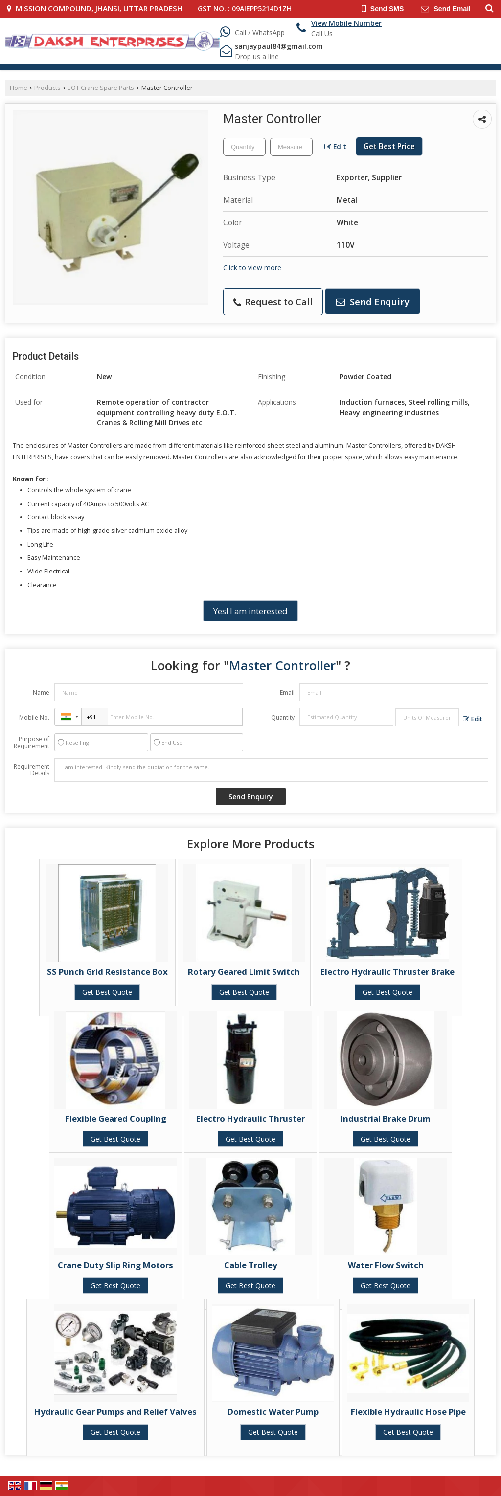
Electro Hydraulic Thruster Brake (387, 971)
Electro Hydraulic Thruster (250, 1118)
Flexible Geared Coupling (115, 1118)
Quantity (283, 717)
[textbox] (291, 147)
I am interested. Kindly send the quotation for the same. (271, 770)
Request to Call (273, 301)
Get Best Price (389, 146)
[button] (346, 23)
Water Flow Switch (386, 1265)
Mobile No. (34, 717)
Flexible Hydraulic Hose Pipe (408, 1411)
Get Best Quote (107, 992)
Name (41, 692)
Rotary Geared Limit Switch (244, 971)
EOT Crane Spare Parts (101, 88)
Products (47, 88)
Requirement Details (31, 770)
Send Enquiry (373, 301)
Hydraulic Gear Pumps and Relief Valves (115, 1411)
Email (287, 692)
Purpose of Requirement (31, 742)
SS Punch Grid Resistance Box (107, 971)
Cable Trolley (250, 1265)
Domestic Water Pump (273, 1411)
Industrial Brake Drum (386, 1118)
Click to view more (252, 267)
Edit (335, 146)
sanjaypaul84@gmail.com (279, 46)
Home (18, 88)
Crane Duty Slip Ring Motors (115, 1265)
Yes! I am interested (250, 610)
